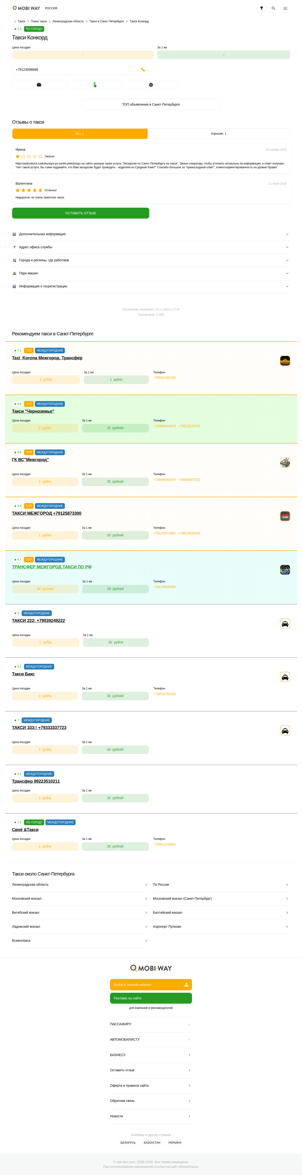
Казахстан (152, 1142)
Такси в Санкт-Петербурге (106, 21)
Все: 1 (80, 133)
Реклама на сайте (127, 998)
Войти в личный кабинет (151, 985)
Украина (175, 1142)
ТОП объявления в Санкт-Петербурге (151, 104)
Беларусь (128, 1142)
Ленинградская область (68, 21)
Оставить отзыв (80, 213)
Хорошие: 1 (218, 133)
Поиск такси (39, 21)
